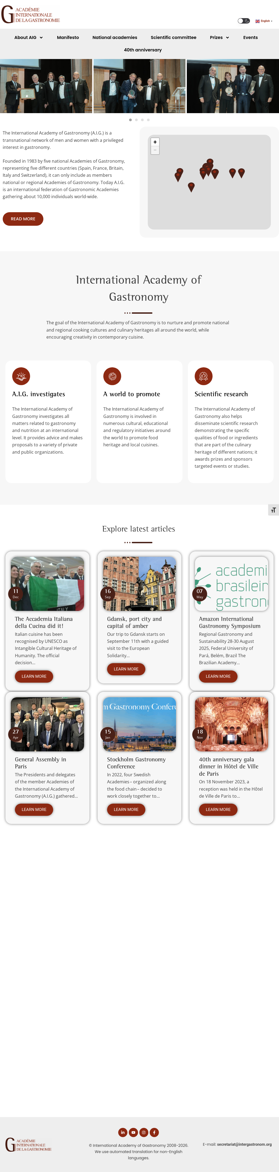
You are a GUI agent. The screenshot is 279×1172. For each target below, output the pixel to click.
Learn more (34, 679)
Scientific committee (173, 37)
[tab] (130, 120)
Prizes (220, 37)
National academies (114, 37)
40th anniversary (143, 50)
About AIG (28, 37)
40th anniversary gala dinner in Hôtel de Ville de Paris (228, 769)
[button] (244, 21)
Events (250, 37)
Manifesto (68, 37)
